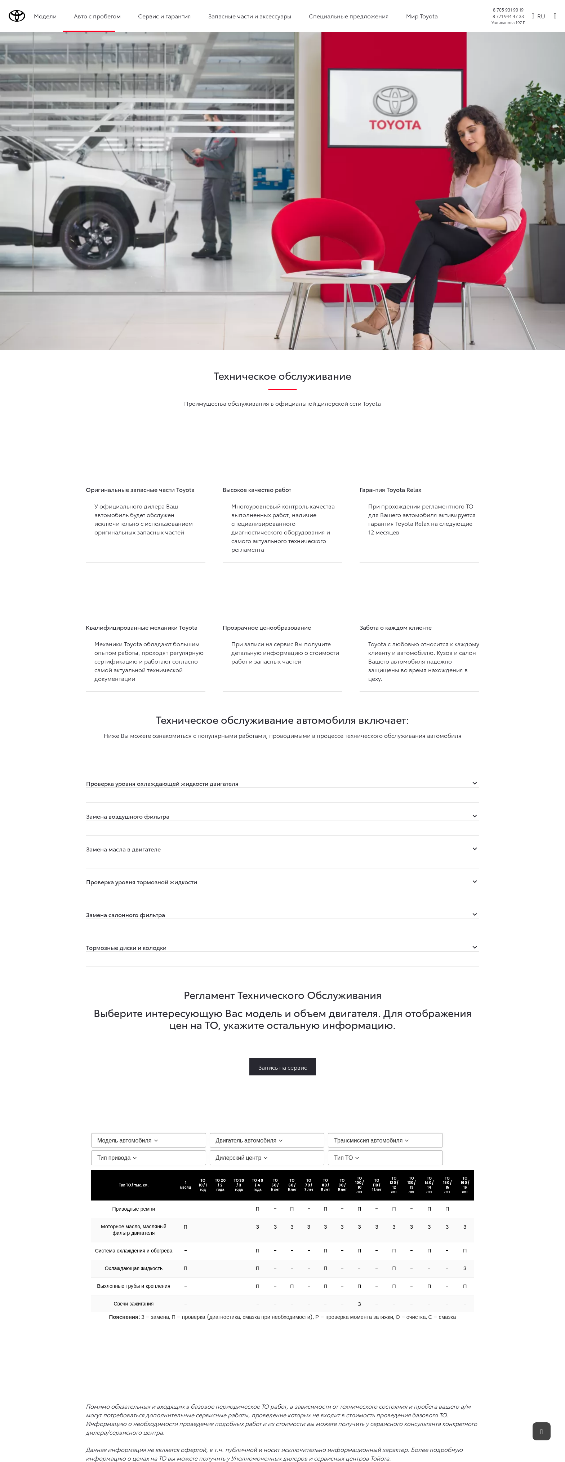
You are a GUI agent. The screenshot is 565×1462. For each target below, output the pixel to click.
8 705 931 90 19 (508, 9)
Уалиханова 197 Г (508, 22)
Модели (46, 16)
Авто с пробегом (98, 16)
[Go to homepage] (17, 16)
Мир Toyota (423, 16)
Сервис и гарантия (165, 16)
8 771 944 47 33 (508, 16)
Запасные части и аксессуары (250, 16)
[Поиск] (555, 15)
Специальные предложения (350, 16)
